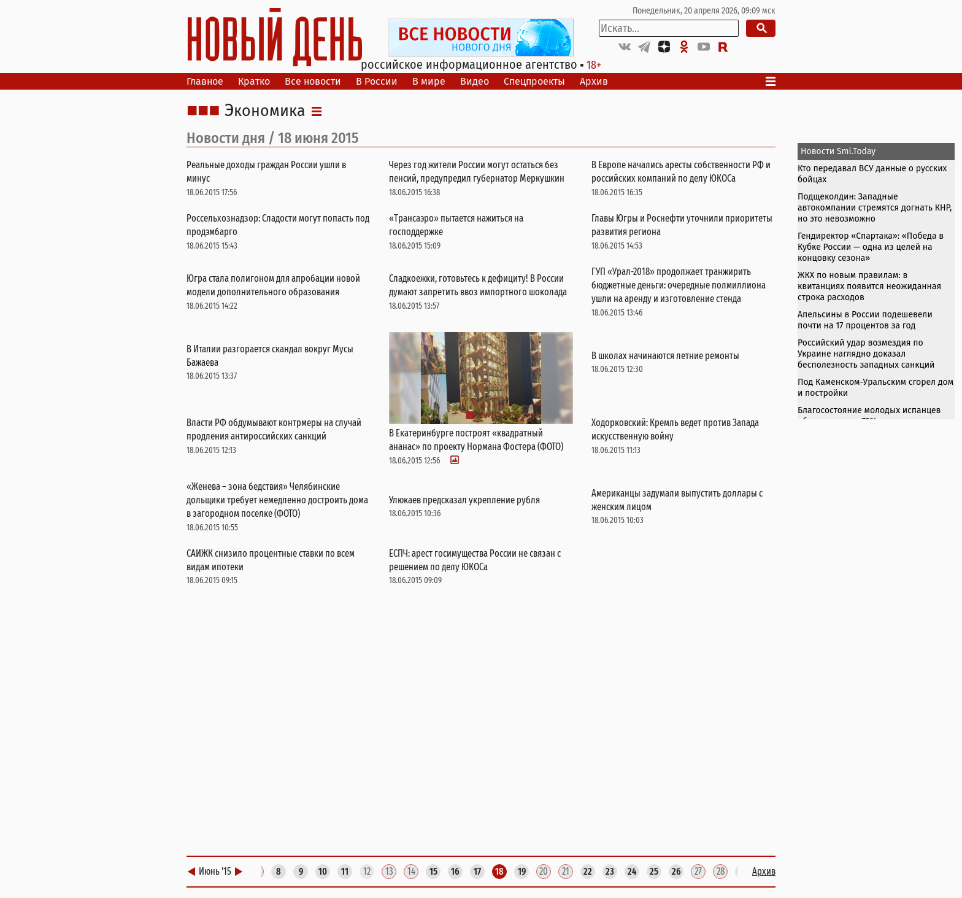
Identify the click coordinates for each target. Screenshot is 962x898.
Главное (205, 81)
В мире (428, 81)
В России (377, 81)
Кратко (254, 81)
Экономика (265, 111)
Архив (594, 81)
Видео (474, 81)
